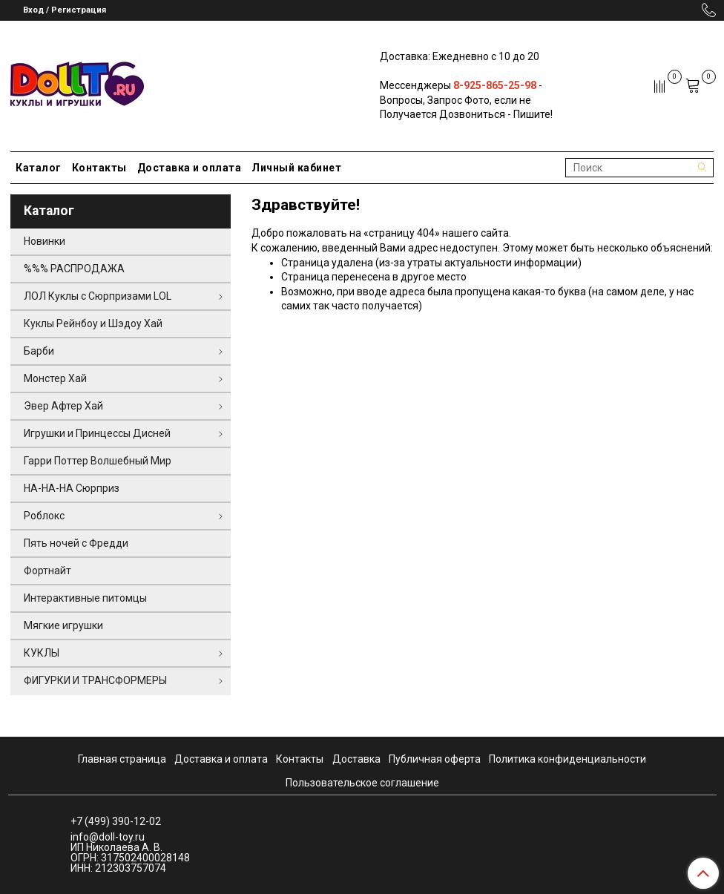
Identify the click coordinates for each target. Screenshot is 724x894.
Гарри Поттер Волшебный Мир (97, 461)
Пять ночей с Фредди (76, 543)
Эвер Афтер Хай (63, 406)
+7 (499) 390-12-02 (115, 821)
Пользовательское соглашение (362, 783)
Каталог (39, 168)
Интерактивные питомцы (85, 598)
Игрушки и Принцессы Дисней (97, 433)
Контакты (99, 168)
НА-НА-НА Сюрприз (71, 488)
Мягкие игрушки (63, 625)
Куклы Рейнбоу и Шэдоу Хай (93, 323)
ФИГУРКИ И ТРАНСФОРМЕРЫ (95, 680)
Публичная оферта (435, 759)
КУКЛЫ (41, 653)
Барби (39, 351)
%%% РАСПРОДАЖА (74, 269)
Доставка (356, 759)
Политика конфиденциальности (567, 759)
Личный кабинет (296, 168)
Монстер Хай (55, 378)
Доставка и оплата (189, 168)
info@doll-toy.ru (107, 837)
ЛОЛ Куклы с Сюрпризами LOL (97, 296)
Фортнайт (47, 570)
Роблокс (44, 516)
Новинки (44, 241)
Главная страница (122, 759)
